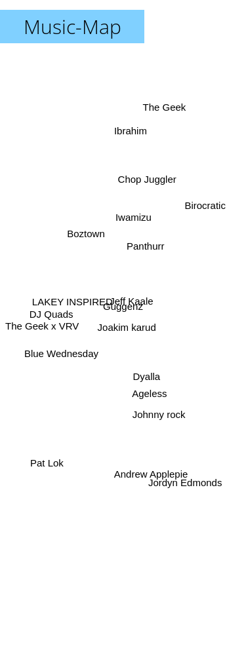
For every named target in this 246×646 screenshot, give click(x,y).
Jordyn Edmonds (187, 486)
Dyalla (148, 377)
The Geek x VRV (44, 325)
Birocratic (203, 208)
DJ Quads (50, 312)
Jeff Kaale (132, 299)
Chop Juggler (149, 173)
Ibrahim (131, 136)
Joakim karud (129, 326)
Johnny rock (157, 407)
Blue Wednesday (60, 357)
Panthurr (146, 239)
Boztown (83, 227)
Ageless (147, 390)
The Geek (163, 115)
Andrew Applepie (150, 473)
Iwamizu (133, 219)
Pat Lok (46, 462)
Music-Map (72, 26)
